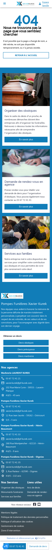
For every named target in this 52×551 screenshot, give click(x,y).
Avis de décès (33, 487)
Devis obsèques (26, 342)
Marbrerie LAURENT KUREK (15, 372)
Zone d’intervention (10, 530)
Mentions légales (9, 512)
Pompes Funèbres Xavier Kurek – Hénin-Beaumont (22, 427)
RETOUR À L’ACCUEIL (26, 55)
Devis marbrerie (26, 356)
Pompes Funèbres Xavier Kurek (17, 400)
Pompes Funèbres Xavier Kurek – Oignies (22, 456)
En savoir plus (26, 139)
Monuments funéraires (12, 491)
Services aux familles (11, 496)
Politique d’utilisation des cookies (17, 521)
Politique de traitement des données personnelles (24, 516)
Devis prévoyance (26, 349)
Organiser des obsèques (12, 487)
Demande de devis (38, 546)
